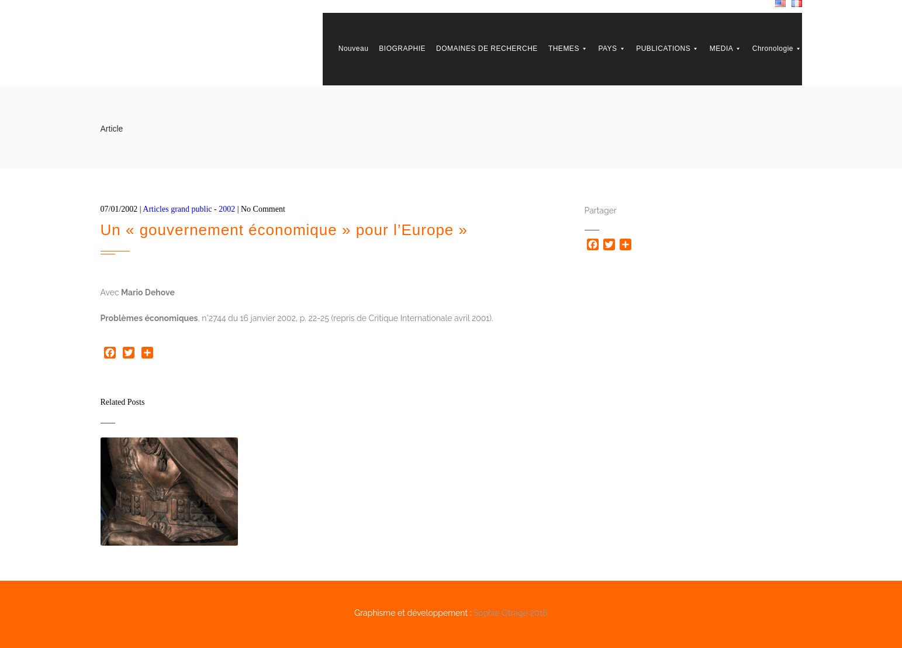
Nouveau (353, 48)
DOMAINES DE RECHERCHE (487, 48)
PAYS (611, 48)
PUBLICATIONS (667, 48)
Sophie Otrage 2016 (511, 613)
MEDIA (726, 48)
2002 (227, 209)
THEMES (568, 48)
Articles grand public (177, 209)
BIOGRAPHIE (402, 48)
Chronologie (777, 48)
